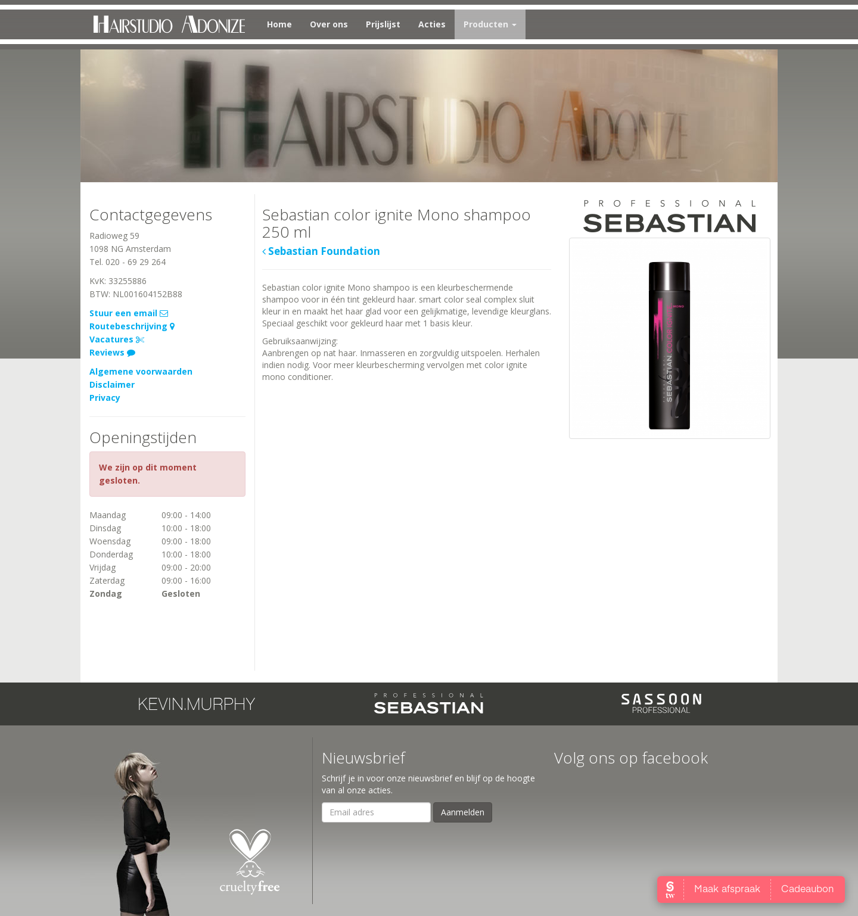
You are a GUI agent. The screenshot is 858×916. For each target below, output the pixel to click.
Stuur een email (128, 313)
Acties (432, 24)
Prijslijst (383, 24)
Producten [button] (490, 24)
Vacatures (116, 339)
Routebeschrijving (132, 326)
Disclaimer (112, 384)
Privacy (104, 397)
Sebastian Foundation (321, 251)
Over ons (329, 24)
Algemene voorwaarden (140, 371)
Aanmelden (462, 812)
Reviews (112, 352)
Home (279, 24)
